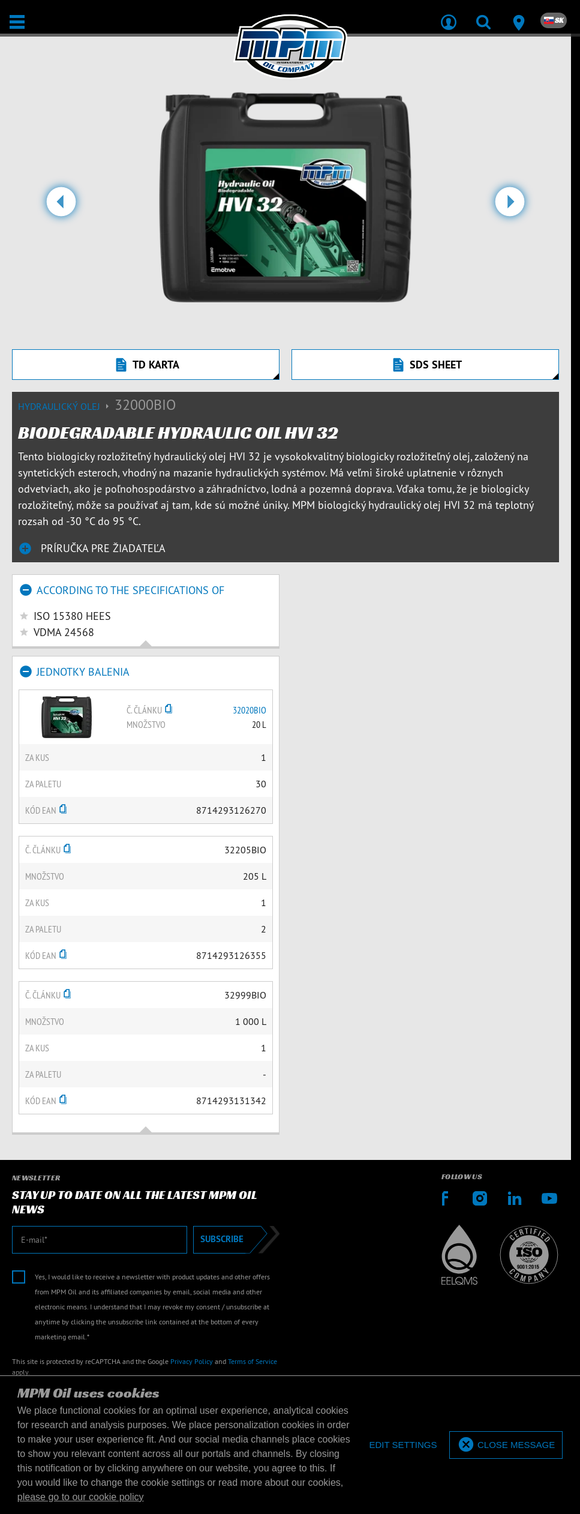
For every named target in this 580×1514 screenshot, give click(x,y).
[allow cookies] (506, 1445)
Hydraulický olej (66, 406)
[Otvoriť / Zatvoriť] (17, 22)
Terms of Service (252, 1361)
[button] (61, 206)
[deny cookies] (402, 1445)
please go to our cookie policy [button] (80, 1497)
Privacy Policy (191, 1361)
